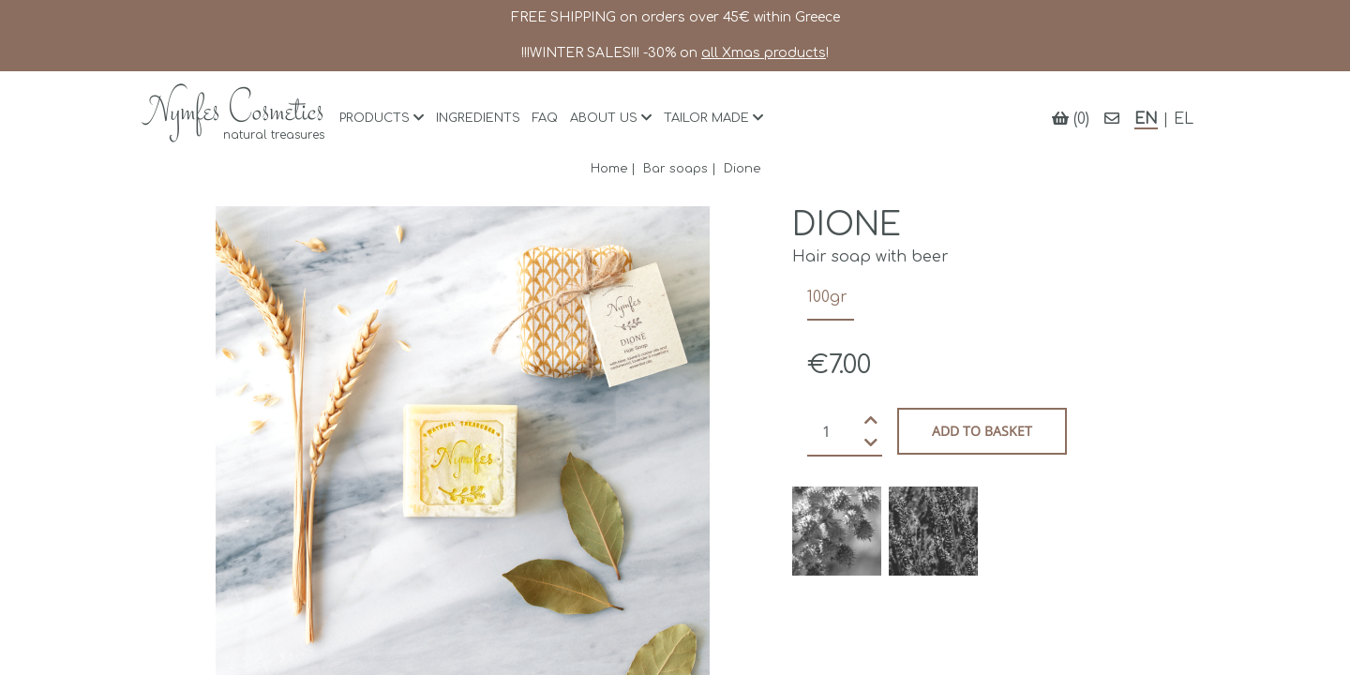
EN (1146, 119)
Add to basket (982, 431)
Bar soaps (675, 168)
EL (1183, 119)
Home (609, 168)
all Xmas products (763, 53)
